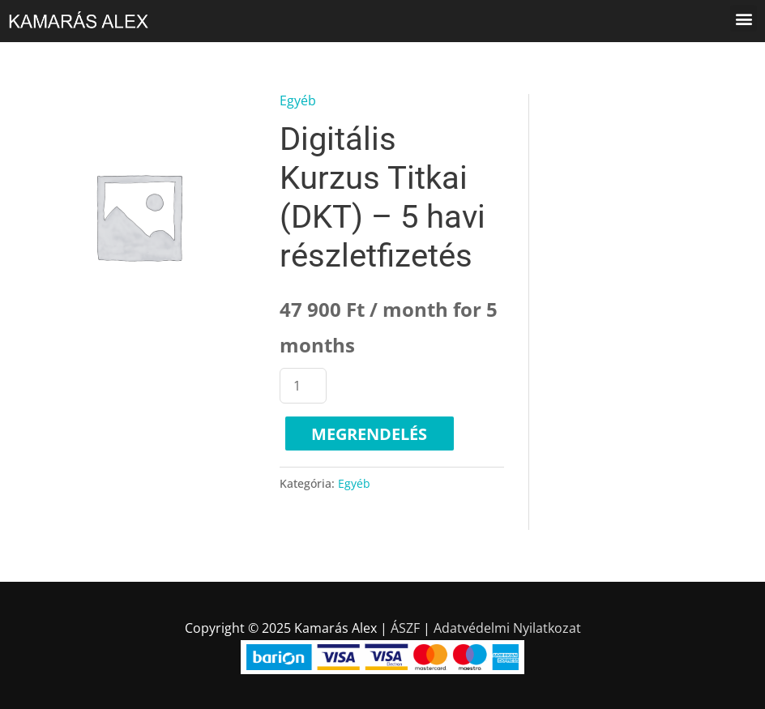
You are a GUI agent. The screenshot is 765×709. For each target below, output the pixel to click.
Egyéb (298, 100)
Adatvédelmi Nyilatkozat (507, 628)
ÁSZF (405, 628)
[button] (743, 18)
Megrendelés (369, 434)
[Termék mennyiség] (303, 386)
